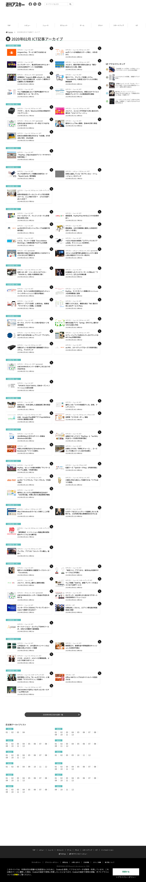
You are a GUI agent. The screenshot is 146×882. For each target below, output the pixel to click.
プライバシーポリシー (52, 860)
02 (12, 732)
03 (18, 732)
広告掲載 (86, 860)
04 (24, 732)
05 (78, 732)
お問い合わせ (76, 860)
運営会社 (65, 860)
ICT (137, 25)
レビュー (27, 25)
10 (61, 734)
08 (95, 732)
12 (73, 734)
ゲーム (82, 25)
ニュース (45, 25)
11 (67, 734)
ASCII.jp (62, 852)
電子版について (109, 860)
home (9, 32)
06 (84, 732)
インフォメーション (107, 848)
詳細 (16, 875)
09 (56, 734)
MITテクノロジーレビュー (78, 852)
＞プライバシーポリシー (126, 877)
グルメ (100, 25)
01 (7, 732)
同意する (126, 872)
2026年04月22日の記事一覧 (53, 715)
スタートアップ (118, 25)
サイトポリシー (36, 860)
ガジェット (64, 25)
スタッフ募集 (97, 860)
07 (89, 732)
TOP (9, 25)
